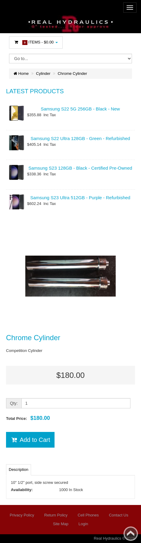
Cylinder (43, 73)
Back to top (130, 533)
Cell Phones (88, 515)
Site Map (60, 524)
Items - (36, 42)
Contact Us (118, 515)
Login (83, 524)
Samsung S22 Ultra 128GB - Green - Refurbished (80, 138)
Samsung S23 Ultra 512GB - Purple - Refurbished (80, 197)
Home (21, 73)
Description (18, 469)
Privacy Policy (22, 515)
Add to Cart (30, 439)
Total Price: (28, 418)
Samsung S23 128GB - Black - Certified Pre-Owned (80, 168)
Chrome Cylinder (72, 73)
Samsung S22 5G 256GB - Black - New (80, 108)
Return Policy (55, 515)
